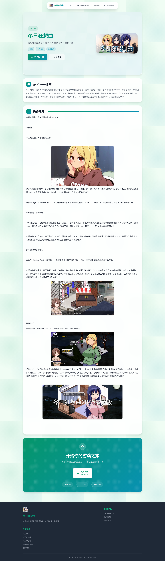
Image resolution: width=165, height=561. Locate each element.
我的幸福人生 (28, 544)
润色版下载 (108, 520)
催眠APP (26, 548)
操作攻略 (107, 517)
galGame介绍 (109, 513)
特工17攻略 (27, 537)
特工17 (25, 534)
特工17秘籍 (27, 541)
